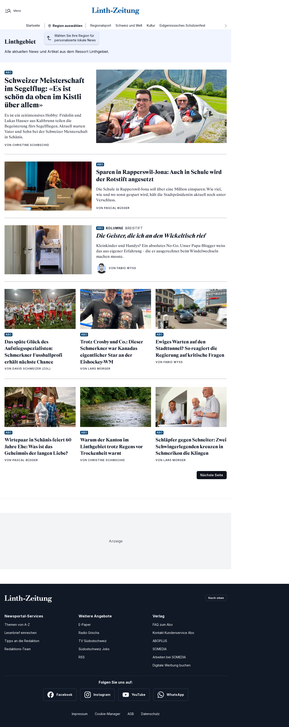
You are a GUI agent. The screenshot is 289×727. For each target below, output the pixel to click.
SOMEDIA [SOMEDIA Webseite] (160, 649)
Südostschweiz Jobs (94, 649)
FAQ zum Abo (163, 624)
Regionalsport (100, 25)
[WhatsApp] (170, 695)
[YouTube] (134, 695)
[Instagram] (97, 695)
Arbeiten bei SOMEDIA (169, 657)
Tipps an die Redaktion (22, 641)
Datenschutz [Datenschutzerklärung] (150, 714)
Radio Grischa (89, 633)
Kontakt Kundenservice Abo (173, 633)
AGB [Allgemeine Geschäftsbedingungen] (131, 714)
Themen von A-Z (17, 624)
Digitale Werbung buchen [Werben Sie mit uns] (172, 665)
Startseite (33, 25)
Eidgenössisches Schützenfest (182, 25)
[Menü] (13, 11)
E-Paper (85, 624)
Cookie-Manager (107, 714)
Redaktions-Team (18, 649)
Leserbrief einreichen (21, 633)
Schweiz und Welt (129, 25)
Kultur (151, 25)
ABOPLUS (160, 641)
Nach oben (215, 598)
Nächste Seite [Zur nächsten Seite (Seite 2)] (211, 475)
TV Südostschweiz (93, 641)
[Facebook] (60, 695)
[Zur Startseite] (115, 11)
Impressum (80, 714)
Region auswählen (67, 26)
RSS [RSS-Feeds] (82, 657)
